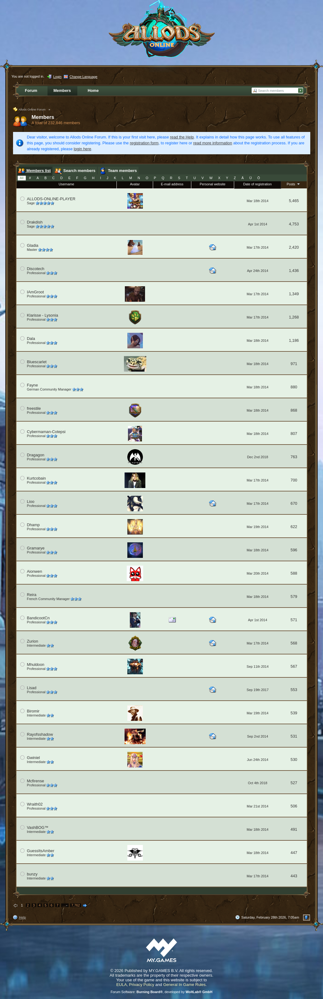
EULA (121, 984)
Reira (32, 594)
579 (294, 596)
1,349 (294, 294)
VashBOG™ (37, 827)
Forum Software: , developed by (161, 992)
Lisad (32, 687)
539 (294, 713)
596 (294, 550)
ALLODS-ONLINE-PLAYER (51, 199)
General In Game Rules (184, 984)
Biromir (33, 711)
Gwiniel (33, 757)
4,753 (294, 224)
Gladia (33, 245)
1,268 (294, 317)
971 (294, 363)
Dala (31, 338)
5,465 (294, 200)
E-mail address (172, 184)
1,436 (294, 270)
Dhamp (33, 524)
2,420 (294, 247)
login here (82, 149)
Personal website (212, 184)
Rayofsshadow (40, 734)
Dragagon (35, 455)
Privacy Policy (141, 984)
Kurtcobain (36, 478)
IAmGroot (35, 292)
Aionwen (34, 571)
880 (294, 387)
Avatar (135, 184)
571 (294, 619)
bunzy (32, 874)
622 (294, 526)
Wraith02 (35, 804)
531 (294, 736)
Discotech (35, 268)
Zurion (32, 641)
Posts (294, 183)
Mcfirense (35, 781)
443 (294, 876)
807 (294, 433)
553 (294, 689)
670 (294, 503)
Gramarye (36, 548)
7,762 (75, 905)
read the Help (182, 137)
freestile (34, 408)
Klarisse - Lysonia (42, 315)
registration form (144, 143)
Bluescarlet (37, 361)
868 (294, 410)
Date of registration (257, 184)
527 (294, 782)
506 (294, 806)
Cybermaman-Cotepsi (46, 431)
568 (294, 643)
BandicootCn (38, 618)
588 (294, 573)
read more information (212, 143)
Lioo (30, 501)
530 (294, 759)
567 (294, 666)
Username (66, 184)
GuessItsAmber (40, 850)
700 (294, 480)
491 (294, 829)
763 (294, 456)
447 (294, 852)
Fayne (32, 385)
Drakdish (35, 222)
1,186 (294, 340)
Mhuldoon (35, 664)
